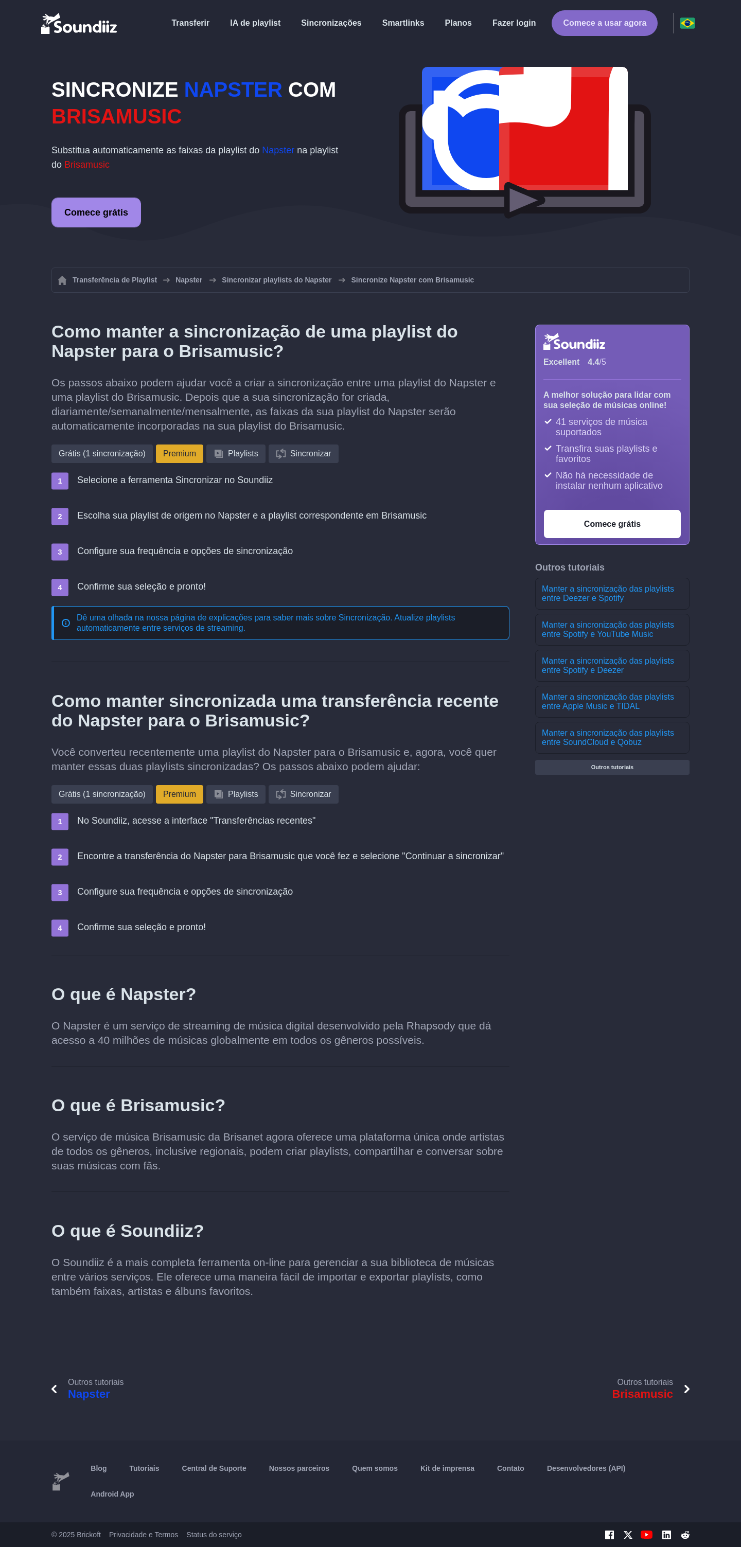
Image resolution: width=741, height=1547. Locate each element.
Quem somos (375, 1468)
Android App (112, 1494)
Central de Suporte (214, 1468)
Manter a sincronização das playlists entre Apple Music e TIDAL (608, 701)
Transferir (190, 23)
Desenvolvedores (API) (586, 1468)
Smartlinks (403, 23)
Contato (510, 1468)
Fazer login (514, 23)
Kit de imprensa (447, 1468)
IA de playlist (255, 23)
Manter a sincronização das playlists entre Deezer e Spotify (608, 593)
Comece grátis (96, 212)
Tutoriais (144, 1468)
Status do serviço (213, 1535)
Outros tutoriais (612, 767)
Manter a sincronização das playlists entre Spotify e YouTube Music (608, 629)
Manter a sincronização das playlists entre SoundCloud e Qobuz (608, 737)
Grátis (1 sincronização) (102, 453)
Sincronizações (331, 23)
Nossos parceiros (299, 1468)
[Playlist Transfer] (79, 23)
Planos (458, 23)
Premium (179, 453)
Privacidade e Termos (143, 1535)
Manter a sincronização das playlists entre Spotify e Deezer (608, 665)
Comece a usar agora (604, 23)
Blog (99, 1468)
